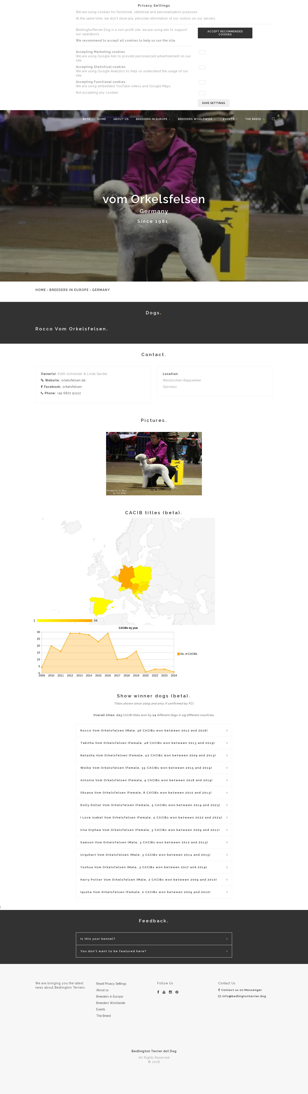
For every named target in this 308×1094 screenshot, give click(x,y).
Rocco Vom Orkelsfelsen (70, 328)
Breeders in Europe (151, 119)
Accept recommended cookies (225, 33)
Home (102, 119)
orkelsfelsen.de (73, 380)
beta (86, 119)
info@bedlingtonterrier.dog (242, 996)
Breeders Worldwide (195, 119)
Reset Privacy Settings (111, 983)
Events (229, 119)
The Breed (253, 119)
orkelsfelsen (72, 386)
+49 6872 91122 (69, 393)
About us (121, 119)
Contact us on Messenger (240, 990)
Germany (101, 290)
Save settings (213, 103)
